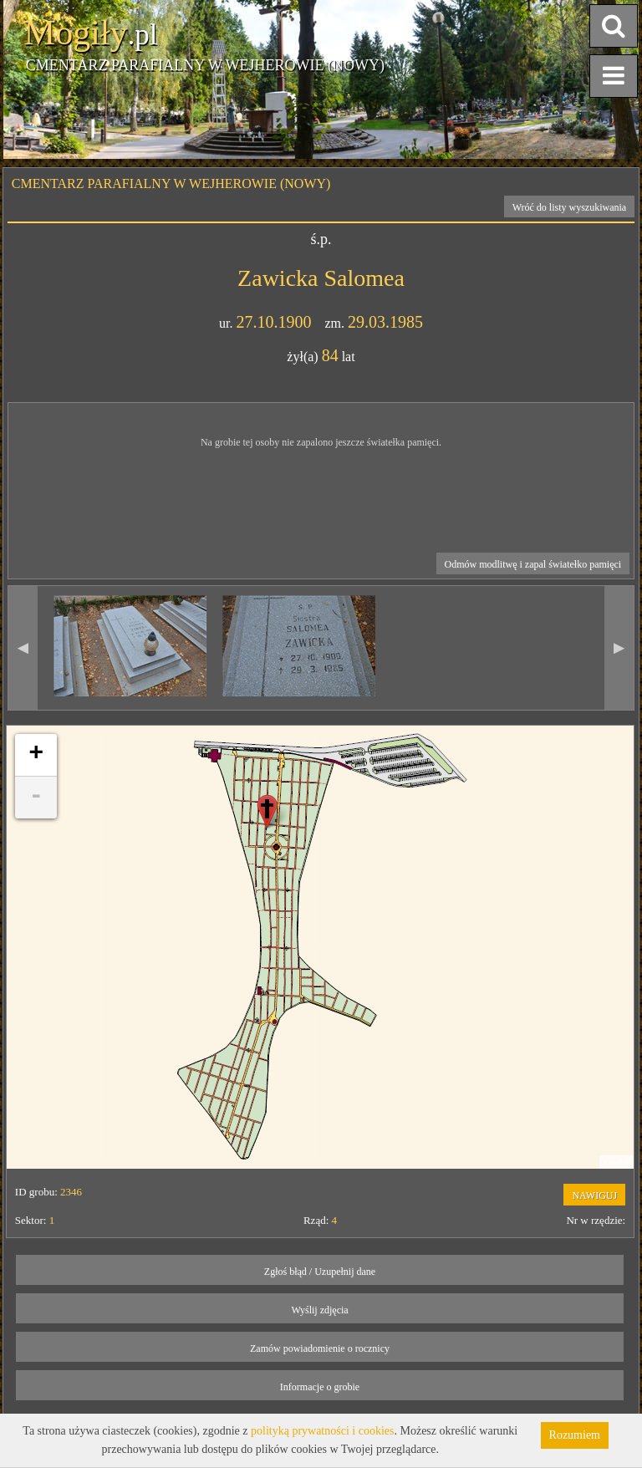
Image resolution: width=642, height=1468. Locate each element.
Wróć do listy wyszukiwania (569, 207)
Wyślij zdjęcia (319, 1310)
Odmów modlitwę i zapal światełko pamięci (533, 564)
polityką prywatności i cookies (322, 1431)
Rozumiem (574, 1435)
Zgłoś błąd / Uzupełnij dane (319, 1271)
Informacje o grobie (319, 1387)
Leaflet (616, 1162)
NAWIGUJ (594, 1195)
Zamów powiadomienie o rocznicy (320, 1348)
